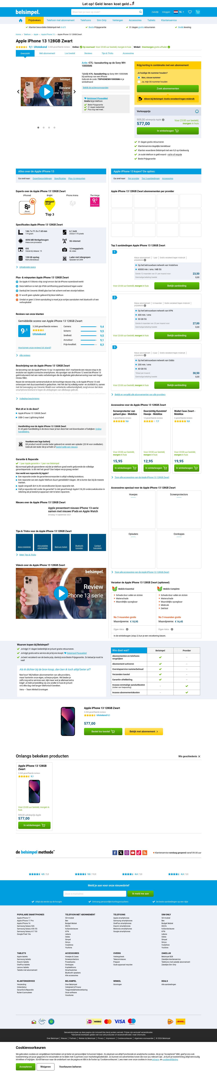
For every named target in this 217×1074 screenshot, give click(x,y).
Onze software (71, 992)
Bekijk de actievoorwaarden (95, 87)
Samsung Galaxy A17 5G (27, 931)
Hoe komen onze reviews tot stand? (34, 347)
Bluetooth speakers (73, 973)
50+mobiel (69, 918)
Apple (36, 34)
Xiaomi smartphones (121, 926)
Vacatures (69, 995)
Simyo (67, 942)
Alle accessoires (71, 975)
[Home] (20, 20)
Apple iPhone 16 (23, 923)
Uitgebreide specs (26, 267)
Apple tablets (22, 957)
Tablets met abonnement (27, 970)
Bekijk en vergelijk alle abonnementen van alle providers (138, 394)
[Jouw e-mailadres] (94, 894)
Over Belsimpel (71, 984)
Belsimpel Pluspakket (97, 98)
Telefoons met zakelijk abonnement (176, 962)
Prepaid (116, 962)
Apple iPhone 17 (23, 918)
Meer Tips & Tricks (26, 555)
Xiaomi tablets (23, 962)
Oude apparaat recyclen (123, 965)
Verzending (21, 984)
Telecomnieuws (119, 959)
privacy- (156, 1059)
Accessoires (135, 20)
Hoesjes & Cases (72, 957)
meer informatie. (139, 1035)
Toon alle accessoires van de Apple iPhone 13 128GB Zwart (140, 477)
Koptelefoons (70, 967)
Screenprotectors (72, 959)
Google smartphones (121, 931)
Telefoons (85, 20)
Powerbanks (70, 962)
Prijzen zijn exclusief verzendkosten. (138, 1032)
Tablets (151, 20)
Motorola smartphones (122, 929)
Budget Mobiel (71, 923)
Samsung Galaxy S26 (25, 926)
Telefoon (27, 34)
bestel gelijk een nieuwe (66, 447)
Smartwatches (71, 970)
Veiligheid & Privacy (73, 987)
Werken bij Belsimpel (87, 1038)
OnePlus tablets (23, 965)
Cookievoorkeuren (125, 1038)
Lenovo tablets (23, 967)
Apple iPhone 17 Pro (25, 921)
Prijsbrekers (34, 20)
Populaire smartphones (30, 914)
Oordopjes (69, 965)
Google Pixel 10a (24, 934)
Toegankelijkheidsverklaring (76, 990)
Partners (72, 1038)
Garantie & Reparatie (25, 990)
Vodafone (69, 945)
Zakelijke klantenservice (171, 959)
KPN (67, 931)
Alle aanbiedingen (169, 984)
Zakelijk (166, 953)
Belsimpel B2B (167, 957)
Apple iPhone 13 (48, 34)
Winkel (117, 981)
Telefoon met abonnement (60, 20)
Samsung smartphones (122, 921)
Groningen (117, 984)
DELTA (67, 926)
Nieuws (64, 1038)
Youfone (68, 948)
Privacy (101, 1038)
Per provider (133, 178)
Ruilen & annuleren (24, 992)
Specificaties (60, 178)
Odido (67, 937)
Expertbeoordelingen (42, 178)
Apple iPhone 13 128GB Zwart (70, 34)
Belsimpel (70, 981)
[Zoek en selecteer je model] (107, 12)
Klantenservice (169, 20)
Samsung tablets (24, 959)
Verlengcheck (118, 957)
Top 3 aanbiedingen (151, 178)
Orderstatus (21, 987)
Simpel (68, 939)
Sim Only (101, 20)
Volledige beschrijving (27, 398)
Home (18, 34)
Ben (66, 921)
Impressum (110, 1038)
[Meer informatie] (145, 260)
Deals (165, 981)
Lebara (68, 934)
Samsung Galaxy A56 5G (27, 929)
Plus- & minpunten (76, 178)
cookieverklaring (170, 1059)
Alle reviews (23, 355)
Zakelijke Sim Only (169, 965)
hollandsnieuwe (71, 929)
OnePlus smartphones (122, 923)
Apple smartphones (121, 918)
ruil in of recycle (175, 154)
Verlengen (117, 20)
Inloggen (166, 12)
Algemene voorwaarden (144, 1038)
